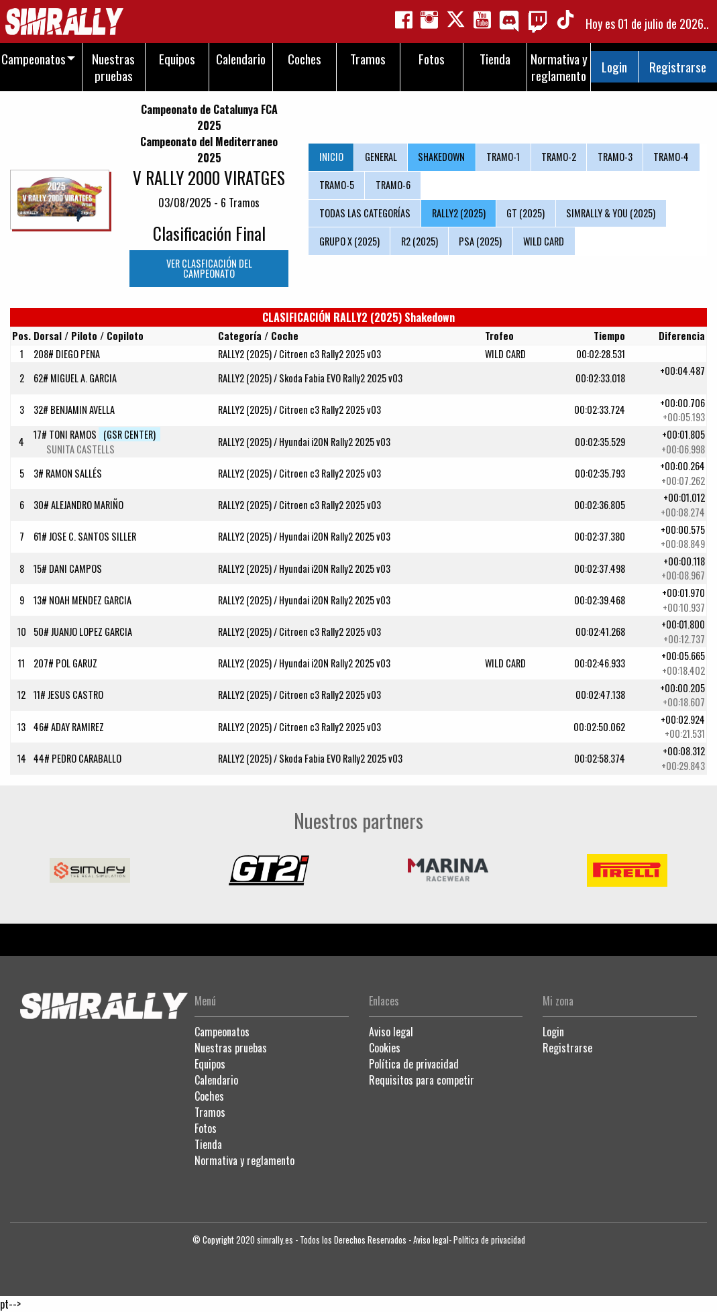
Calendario (216, 1080)
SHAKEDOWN (441, 157)
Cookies (384, 1048)
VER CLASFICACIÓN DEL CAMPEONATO (209, 268)
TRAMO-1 (503, 157)
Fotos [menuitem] (432, 58)
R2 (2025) (419, 241)
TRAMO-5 (336, 185)
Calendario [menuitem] (241, 58)
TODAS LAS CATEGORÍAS (364, 213)
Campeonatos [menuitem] (33, 58)
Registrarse (677, 66)
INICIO (331, 157)
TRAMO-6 (393, 185)
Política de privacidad (414, 1064)
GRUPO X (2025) (349, 241)
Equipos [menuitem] (177, 58)
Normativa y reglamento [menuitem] (559, 67)
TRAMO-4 (671, 157)
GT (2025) (525, 213)
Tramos (210, 1112)
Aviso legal (391, 1032)
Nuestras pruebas (231, 1048)
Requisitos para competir (421, 1080)
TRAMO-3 (615, 157)
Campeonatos (222, 1032)
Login (614, 66)
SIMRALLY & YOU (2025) (610, 213)
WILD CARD (543, 241)
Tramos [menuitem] (368, 58)
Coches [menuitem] (304, 58)
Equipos (210, 1064)
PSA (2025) (480, 241)
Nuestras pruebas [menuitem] (113, 67)
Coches (209, 1096)
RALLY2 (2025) (459, 213)
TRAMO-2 (558, 157)
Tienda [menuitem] (495, 58)
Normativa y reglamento (244, 1160)
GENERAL (381, 157)
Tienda (208, 1144)
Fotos (206, 1128)
